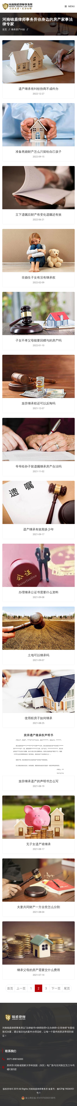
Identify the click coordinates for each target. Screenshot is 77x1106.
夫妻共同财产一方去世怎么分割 (38, 906)
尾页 (67, 988)
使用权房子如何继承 (38, 717)
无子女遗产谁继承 (38, 843)
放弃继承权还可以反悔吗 (38, 403)
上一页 (21, 988)
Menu (70, 6)
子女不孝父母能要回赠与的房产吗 (38, 340)
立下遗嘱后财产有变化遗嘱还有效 (38, 214)
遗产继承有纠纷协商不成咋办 (38, 88)
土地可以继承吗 (38, 655)
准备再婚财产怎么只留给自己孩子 (38, 151)
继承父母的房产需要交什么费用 (38, 969)
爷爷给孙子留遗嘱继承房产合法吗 (38, 466)
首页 (4, 29)
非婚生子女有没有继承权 (38, 277)
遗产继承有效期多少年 (38, 529)
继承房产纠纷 (18, 29)
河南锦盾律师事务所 (38, 1089)
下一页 (56, 988)
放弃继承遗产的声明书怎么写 (38, 781)
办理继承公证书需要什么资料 (38, 592)
